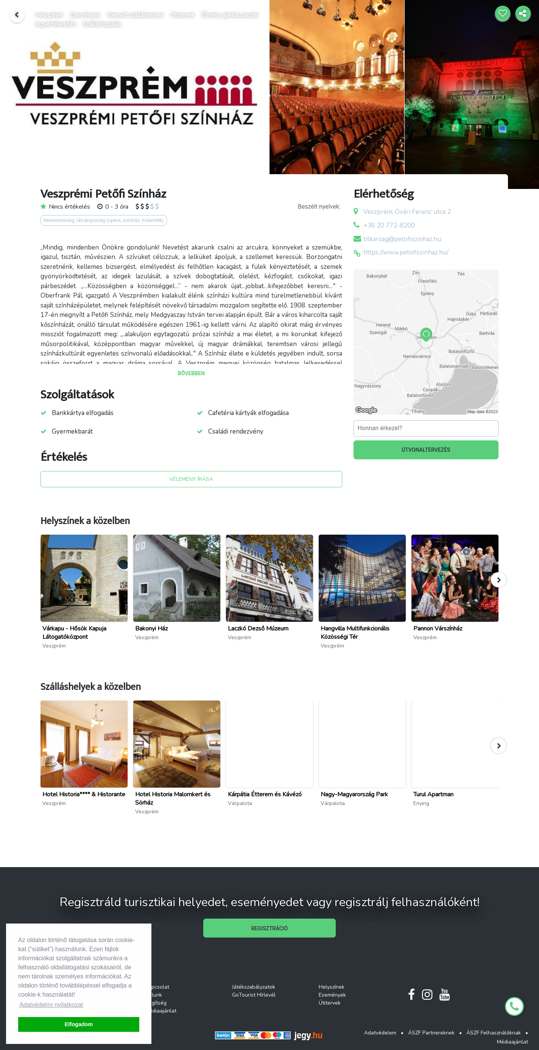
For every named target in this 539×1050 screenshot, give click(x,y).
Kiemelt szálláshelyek (135, 15)
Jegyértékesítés (55, 24)
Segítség (156, 1002)
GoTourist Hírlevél (254, 995)
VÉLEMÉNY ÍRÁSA (191, 479)
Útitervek (182, 15)
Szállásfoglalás (102, 24)
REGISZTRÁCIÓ (269, 928)
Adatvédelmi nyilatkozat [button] (51, 1005)
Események (85, 15)
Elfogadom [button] (79, 1024)
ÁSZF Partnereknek (431, 1032)
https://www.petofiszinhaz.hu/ (406, 252)
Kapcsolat (157, 987)
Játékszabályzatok (253, 987)
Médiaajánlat (160, 1010)
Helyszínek (49, 15)
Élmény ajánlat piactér (230, 15)
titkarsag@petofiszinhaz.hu (402, 239)
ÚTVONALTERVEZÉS (426, 450)
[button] (498, 579)
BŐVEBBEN (191, 373)
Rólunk (153, 995)
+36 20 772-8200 (389, 225)
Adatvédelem (380, 1032)
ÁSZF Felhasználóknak (493, 1032)
